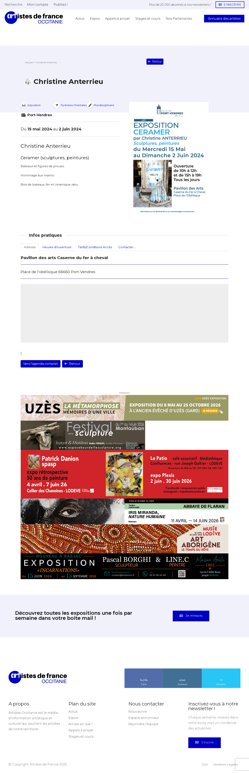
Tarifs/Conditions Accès (95, 247)
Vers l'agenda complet (40, 364)
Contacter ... (127, 247)
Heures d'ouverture (56, 247)
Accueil (29, 62)
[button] (13, 4)
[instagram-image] (15, 652)
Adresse (30, 247)
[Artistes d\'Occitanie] (34, 17)
